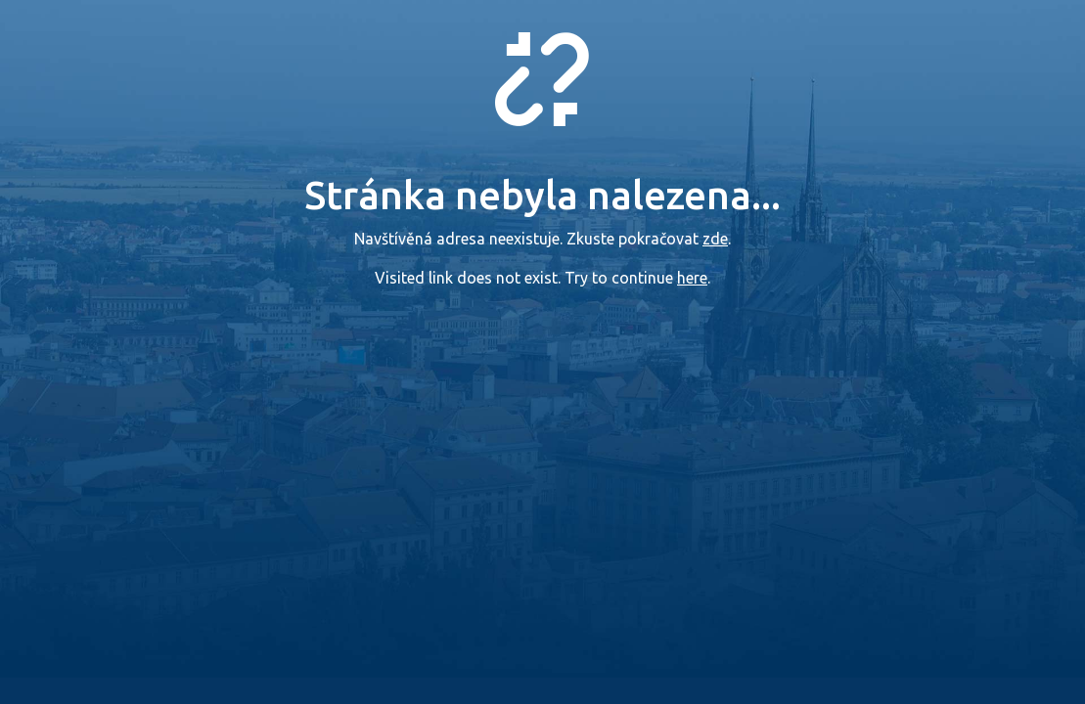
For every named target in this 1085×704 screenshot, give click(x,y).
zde (715, 238)
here (692, 277)
